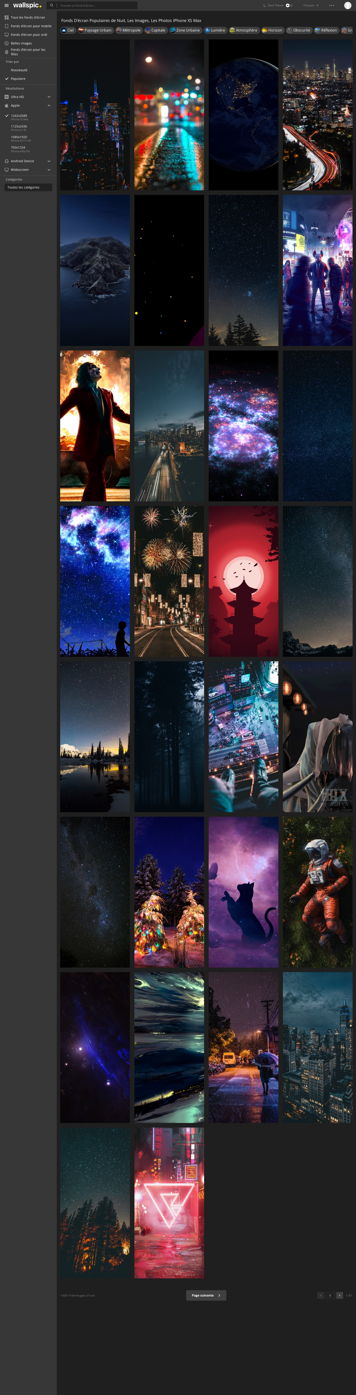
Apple (12, 105)
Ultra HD (14, 97)
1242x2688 (34, 115)
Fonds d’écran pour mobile (28, 26)
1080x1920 (19, 137)
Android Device (19, 161)
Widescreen (17, 169)
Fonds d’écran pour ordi (26, 34)
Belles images (18, 43)
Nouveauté (19, 70)
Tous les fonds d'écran (25, 17)
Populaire (18, 78)
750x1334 (18, 147)
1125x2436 (19, 126)
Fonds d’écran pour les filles (25, 52)
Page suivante (206, 1295)
